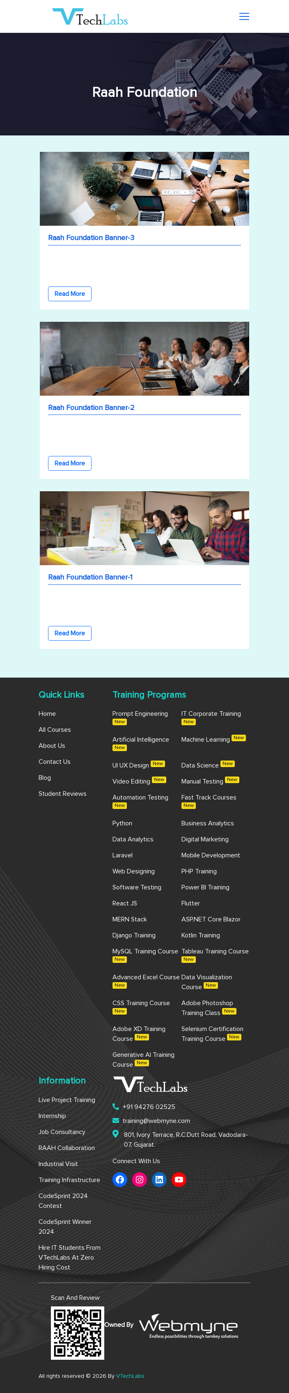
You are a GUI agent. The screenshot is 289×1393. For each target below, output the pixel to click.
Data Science (208, 765)
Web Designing (133, 871)
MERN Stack (129, 919)
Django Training (134, 935)
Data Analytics (133, 839)
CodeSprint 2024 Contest (63, 1201)
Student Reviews (63, 793)
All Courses (55, 729)
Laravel (122, 855)
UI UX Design (138, 765)
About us (52, 745)
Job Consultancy (62, 1132)
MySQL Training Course (145, 955)
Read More (70, 294)
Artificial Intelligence (140, 743)
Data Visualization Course (206, 982)
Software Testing (136, 887)
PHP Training (199, 871)
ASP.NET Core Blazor (211, 919)
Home (47, 713)
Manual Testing (210, 781)
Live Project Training (67, 1100)
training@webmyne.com (151, 1120)
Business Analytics (207, 823)
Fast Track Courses (208, 801)
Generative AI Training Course (143, 1060)
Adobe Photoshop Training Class (208, 1008)
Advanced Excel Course (146, 981)
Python (122, 823)
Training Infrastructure (69, 1180)
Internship (52, 1116)
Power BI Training (205, 887)
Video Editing (139, 781)
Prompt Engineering (140, 717)
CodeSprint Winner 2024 (65, 1227)
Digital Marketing (205, 839)
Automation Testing (140, 801)
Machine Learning (213, 739)
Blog (45, 777)
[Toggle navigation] (244, 16)
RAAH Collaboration (67, 1148)
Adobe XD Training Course (138, 1034)
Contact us (55, 761)
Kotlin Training (200, 935)
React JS (124, 903)
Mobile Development (210, 855)
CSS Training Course (141, 1007)
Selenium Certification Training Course (212, 1034)
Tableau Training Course (215, 955)
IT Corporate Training (211, 717)
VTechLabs (130, 1376)
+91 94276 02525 (143, 1106)
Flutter (190, 903)
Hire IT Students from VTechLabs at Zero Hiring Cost (70, 1257)
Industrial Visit (58, 1164)
